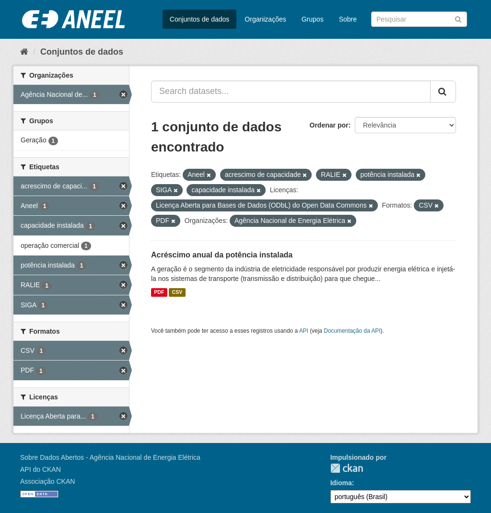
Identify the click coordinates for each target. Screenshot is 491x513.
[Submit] (458, 18)
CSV (177, 292)
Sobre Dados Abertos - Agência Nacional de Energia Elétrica (110, 457)
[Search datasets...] (291, 92)
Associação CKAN (47, 481)
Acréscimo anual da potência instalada (221, 255)
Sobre (348, 19)
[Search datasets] (419, 19)
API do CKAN (40, 469)
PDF (159, 292)
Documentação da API (352, 330)
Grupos (313, 19)
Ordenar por (329, 125)
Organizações (265, 19)
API (303, 330)
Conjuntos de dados (200, 19)
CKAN (346, 468)
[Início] (24, 52)
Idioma (341, 483)
